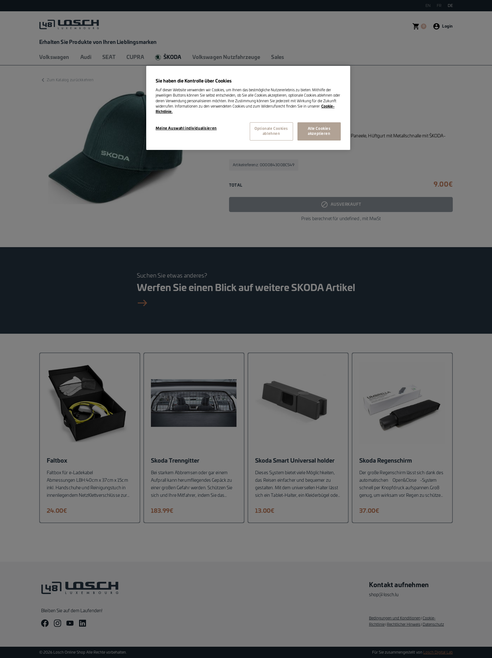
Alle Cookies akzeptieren (319, 131)
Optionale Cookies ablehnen (271, 131)
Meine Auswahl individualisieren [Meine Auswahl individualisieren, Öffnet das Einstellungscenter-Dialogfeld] (186, 128)
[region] (248, 108)
